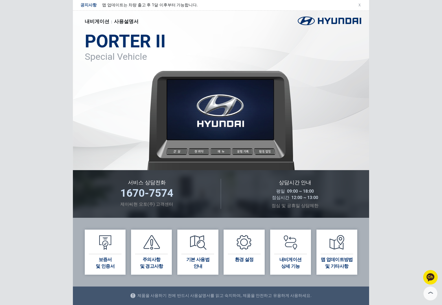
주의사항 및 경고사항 (151, 251)
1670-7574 (146, 193)
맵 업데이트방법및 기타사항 (337, 251)
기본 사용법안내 (197, 251)
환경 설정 (244, 248)
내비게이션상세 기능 (290, 251)
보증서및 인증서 (105, 251)
